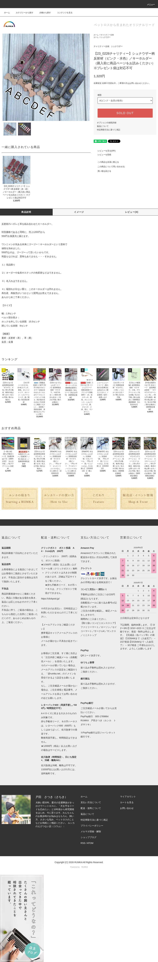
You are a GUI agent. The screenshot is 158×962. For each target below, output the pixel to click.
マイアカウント (128, 796)
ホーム (7, 12)
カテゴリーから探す (22, 12)
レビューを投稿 (102, 154)
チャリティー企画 (107, 35)
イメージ (79, 212)
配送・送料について (91, 808)
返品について (103, 126)
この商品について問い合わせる (109, 166)
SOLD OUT (125, 113)
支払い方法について (91, 802)
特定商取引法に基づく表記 (108, 130)
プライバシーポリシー (92, 825)
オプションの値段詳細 (106, 123)
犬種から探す (43, 12)
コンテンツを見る (63, 12)
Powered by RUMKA (79, 867)
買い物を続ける (102, 171)
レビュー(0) (131, 212)
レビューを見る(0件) (105, 151)
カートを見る (127, 802)
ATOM (90, 843)
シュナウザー (106, 37)
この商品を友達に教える (106, 162)
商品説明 (26, 212)
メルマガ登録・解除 (91, 831)
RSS (83, 843)
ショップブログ (88, 837)
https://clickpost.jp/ (50, 598)
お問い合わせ (127, 808)
